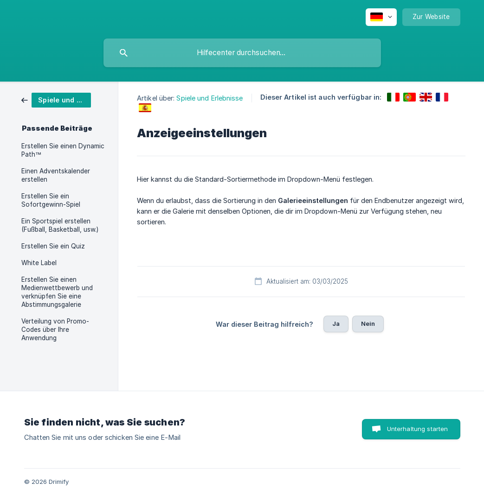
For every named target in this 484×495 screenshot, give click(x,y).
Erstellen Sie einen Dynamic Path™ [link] (62, 150)
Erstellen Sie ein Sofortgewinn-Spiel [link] (50, 200)
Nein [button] (368, 323)
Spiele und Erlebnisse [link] (209, 98)
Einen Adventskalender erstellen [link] (55, 175)
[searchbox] (242, 52)
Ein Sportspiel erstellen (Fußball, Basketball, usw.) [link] (59, 225)
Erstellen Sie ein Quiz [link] (53, 246)
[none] (381, 17)
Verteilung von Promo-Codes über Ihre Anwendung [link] (55, 329)
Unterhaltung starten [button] (417, 428)
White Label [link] (39, 263)
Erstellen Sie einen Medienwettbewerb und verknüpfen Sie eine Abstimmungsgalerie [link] (57, 292)
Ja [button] (336, 323)
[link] (56, 99)
